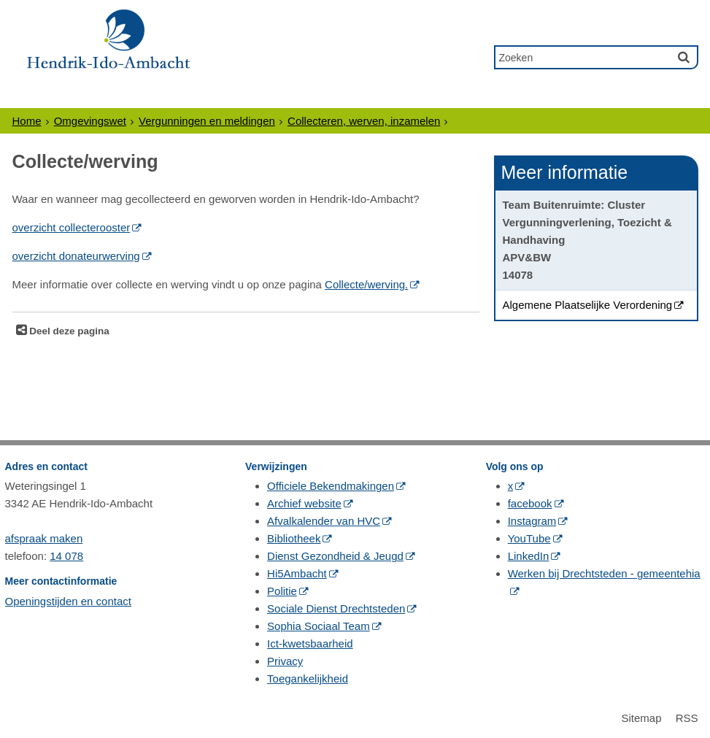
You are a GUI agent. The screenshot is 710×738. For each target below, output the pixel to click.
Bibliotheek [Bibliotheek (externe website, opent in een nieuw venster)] (293, 538)
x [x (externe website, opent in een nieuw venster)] (511, 486)
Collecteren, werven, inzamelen (364, 121)
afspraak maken (44, 538)
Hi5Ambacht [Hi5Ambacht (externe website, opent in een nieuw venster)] (297, 573)
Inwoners (59, 96)
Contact (641, 96)
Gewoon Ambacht (509, 96)
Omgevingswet (90, 121)
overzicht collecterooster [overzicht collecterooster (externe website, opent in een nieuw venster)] (71, 227)
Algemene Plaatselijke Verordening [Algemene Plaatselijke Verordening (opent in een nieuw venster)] (588, 305)
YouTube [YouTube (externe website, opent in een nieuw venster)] (529, 538)
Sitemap (641, 718)
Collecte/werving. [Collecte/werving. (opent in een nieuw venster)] (366, 284)
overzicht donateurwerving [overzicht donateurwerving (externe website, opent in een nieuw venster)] (76, 256)
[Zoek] (684, 57)
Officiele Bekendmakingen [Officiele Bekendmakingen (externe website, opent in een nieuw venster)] (330, 486)
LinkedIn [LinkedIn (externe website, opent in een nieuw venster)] (528, 556)
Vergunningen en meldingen (207, 121)
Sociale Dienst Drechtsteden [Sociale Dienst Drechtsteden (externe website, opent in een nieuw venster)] (336, 608)
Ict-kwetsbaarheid (310, 643)
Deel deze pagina (68, 331)
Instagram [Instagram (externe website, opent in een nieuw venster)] (532, 521)
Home (27, 121)
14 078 (66, 556)
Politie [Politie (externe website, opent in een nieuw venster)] (282, 591)
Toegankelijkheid (307, 678)
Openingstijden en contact (68, 601)
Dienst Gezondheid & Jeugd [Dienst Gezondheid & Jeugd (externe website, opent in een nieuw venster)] (335, 556)
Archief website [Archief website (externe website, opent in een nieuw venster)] (304, 503)
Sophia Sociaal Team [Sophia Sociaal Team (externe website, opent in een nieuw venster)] (318, 626)
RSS (687, 718)
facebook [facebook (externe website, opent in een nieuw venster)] (530, 503)
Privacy (285, 661)
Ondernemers (179, 96)
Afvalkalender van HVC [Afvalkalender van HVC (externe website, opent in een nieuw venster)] (323, 521)
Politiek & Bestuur (336, 96)
